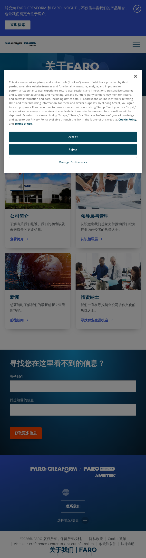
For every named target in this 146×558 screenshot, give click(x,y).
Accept (73, 137)
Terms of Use (23, 123)
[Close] (135, 76)
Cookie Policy (127, 119)
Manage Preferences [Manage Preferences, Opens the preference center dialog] (73, 162)
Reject (73, 149)
